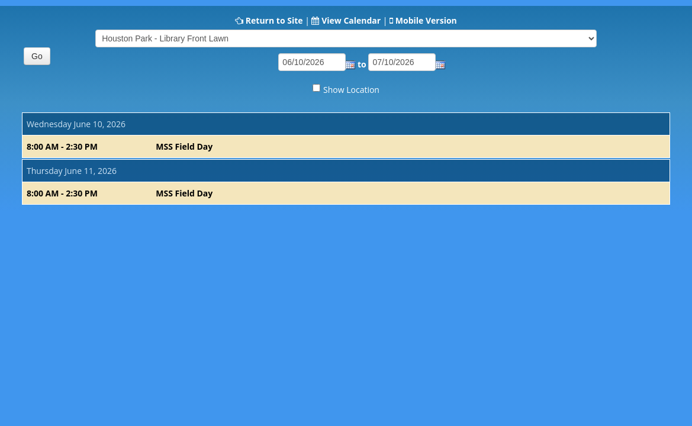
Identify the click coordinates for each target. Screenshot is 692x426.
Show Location (351, 89)
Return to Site (274, 20)
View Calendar (351, 20)
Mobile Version (426, 20)
